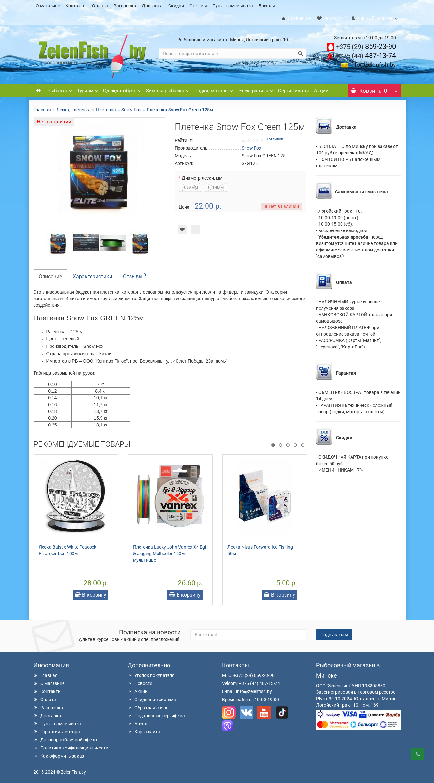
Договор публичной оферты (67, 737)
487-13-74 (366, 54)
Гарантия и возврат (58, 729)
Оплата (100, 5)
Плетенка (106, 107)
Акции (321, 89)
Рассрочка (124, 5)
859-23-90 (366, 45)
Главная (42, 107)
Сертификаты (293, 89)
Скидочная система (152, 697)
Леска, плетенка (73, 107)
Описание (50, 274)
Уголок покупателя (151, 673)
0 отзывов (274, 137)
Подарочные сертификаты (159, 713)
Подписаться (334, 632)
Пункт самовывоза (232, 5)
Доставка (152, 5)
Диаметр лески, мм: (202, 176)
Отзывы (198, 5)
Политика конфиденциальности (71, 746)
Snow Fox (131, 107)
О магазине (48, 5)
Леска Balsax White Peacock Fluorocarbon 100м (67, 548)
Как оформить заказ (59, 754)
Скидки (176, 5)
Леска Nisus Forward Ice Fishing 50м (260, 548)
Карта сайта (144, 729)
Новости (140, 681)
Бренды (266, 5)
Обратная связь (148, 705)
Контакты (76, 5)
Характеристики (92, 274)
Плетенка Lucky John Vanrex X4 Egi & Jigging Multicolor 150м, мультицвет (169, 552)
